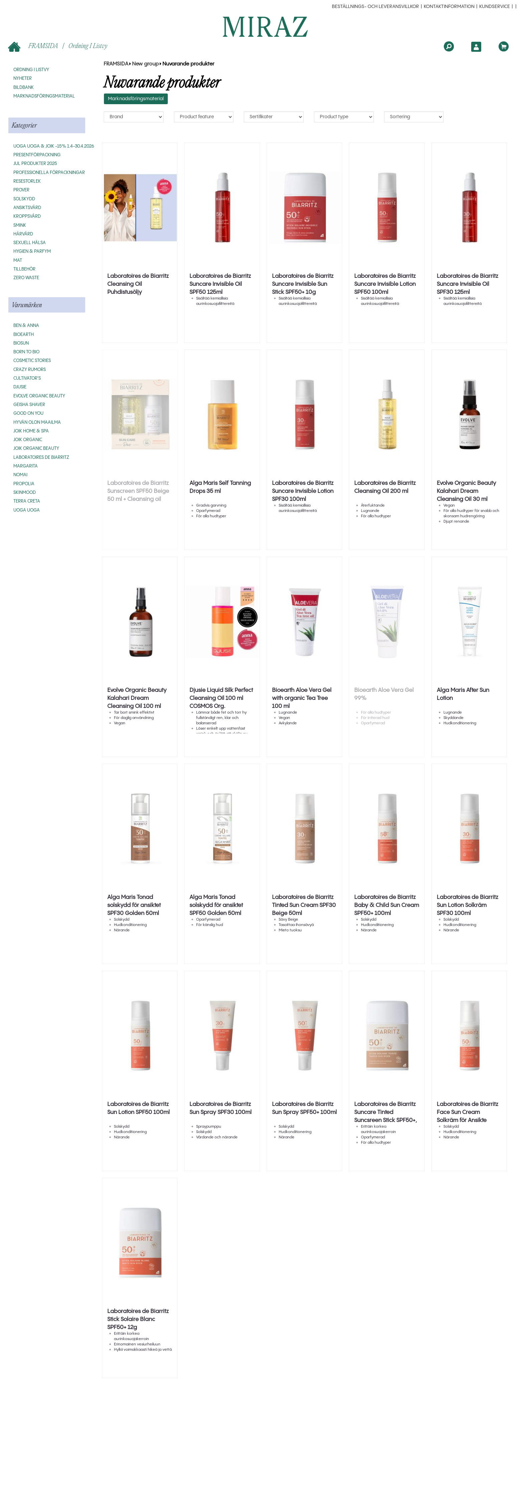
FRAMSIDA (33, 46)
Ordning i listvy (88, 45)
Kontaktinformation (449, 6)
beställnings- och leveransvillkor (375, 6)
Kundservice (494, 6)
